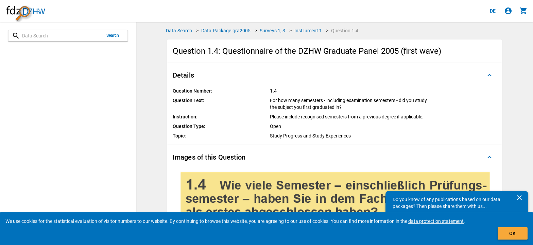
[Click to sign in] (508, 11)
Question (345, 30)
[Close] (519, 198)
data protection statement (436, 221)
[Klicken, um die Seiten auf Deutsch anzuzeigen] (493, 11)
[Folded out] (489, 75)
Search (112, 35)
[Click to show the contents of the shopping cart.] (523, 11)
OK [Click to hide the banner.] (512, 233)
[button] (334, 75)
